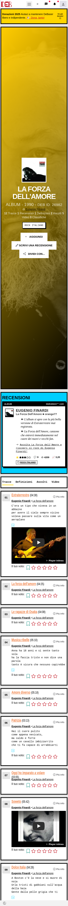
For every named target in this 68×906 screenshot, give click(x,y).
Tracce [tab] (6, 481)
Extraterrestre (20, 495)
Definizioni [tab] (24, 481)
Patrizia (16, 720)
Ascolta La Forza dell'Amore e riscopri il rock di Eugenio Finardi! (39, 448)
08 (6, 803)
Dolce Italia (19, 867)
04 (6, 642)
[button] (37, 4)
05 (6, 694)
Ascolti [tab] (42, 481)
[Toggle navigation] (29, 4)
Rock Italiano (34, 225)
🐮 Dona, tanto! (35, 17)
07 (6, 775)
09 (6, 869)
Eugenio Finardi (35, 209)
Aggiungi (34, 236)
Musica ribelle (20, 640)
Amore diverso (21, 692)
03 (6, 614)
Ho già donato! (60, 16)
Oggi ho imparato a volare (28, 773)
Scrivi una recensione (34, 245)
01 (6, 497)
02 (6, 586)
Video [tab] (55, 481)
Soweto (16, 801)
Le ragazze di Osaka (24, 612)
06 (6, 722)
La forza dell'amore (42, 501)
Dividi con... (34, 253)
